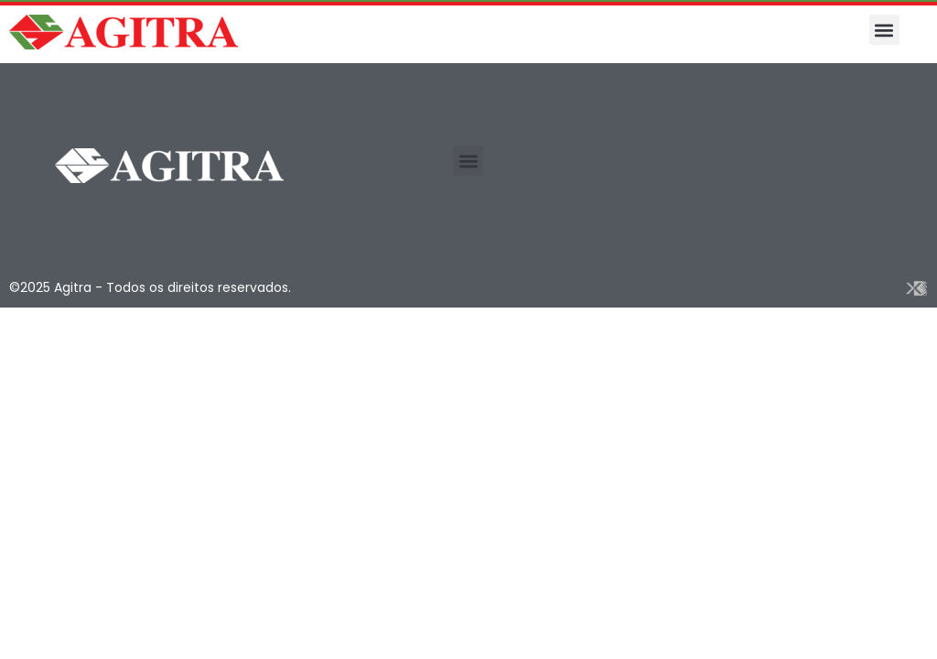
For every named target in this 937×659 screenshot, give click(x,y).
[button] (884, 30)
